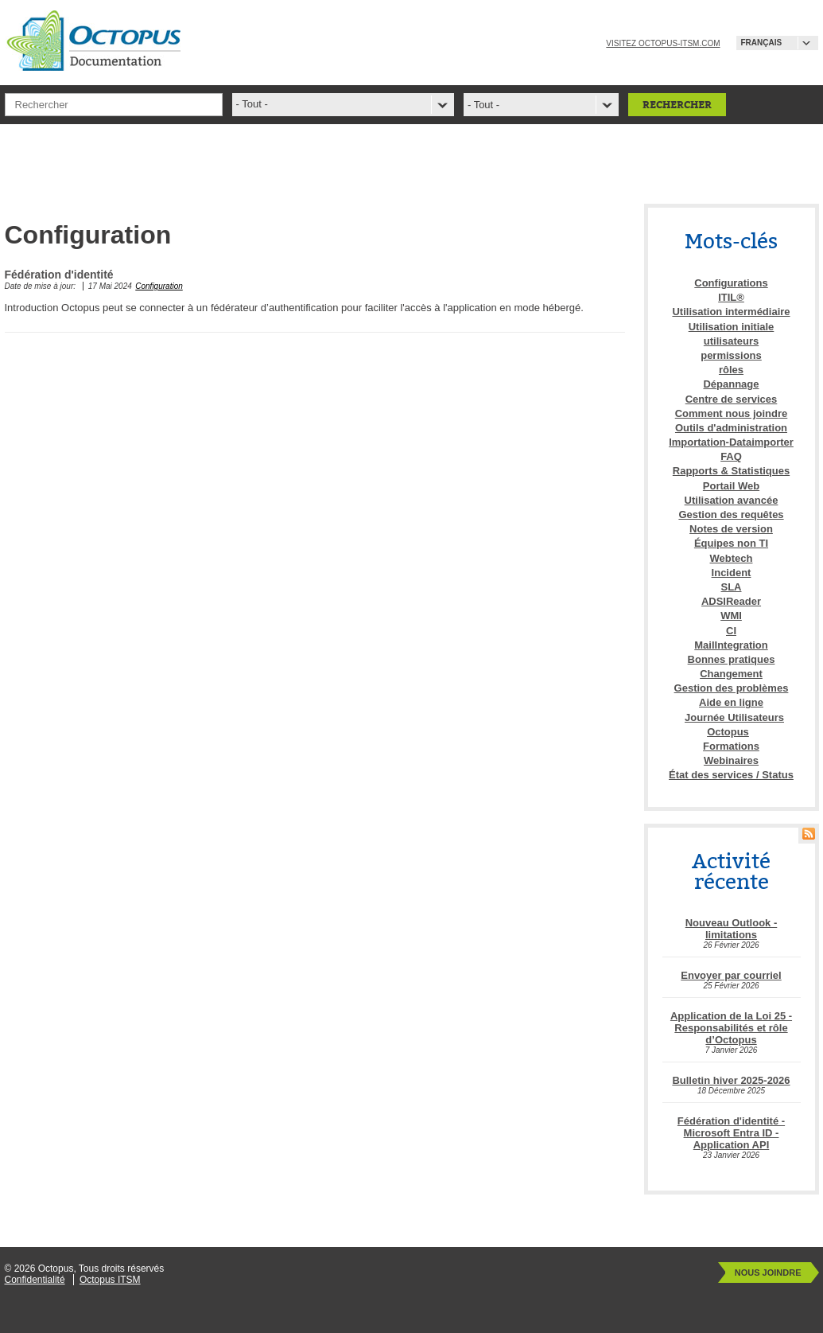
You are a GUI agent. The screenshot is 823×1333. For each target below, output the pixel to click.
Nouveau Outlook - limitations (731, 929)
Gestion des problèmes (731, 688)
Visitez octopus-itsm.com (663, 43)
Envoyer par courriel (731, 975)
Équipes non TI (731, 543)
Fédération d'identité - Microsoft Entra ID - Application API (731, 1133)
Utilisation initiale (731, 327)
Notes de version (731, 529)
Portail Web (731, 486)
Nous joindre (768, 1272)
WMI (731, 616)
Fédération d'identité (59, 274)
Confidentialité (35, 1279)
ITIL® (731, 297)
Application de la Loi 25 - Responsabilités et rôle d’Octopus (731, 1028)
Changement (731, 674)
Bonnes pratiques (731, 659)
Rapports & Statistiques (731, 471)
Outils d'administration (731, 428)
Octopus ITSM (110, 1279)
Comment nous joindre (731, 413)
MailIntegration (730, 645)
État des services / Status (731, 775)
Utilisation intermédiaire (731, 312)
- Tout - (483, 105)
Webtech (731, 558)
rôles (731, 370)
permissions (731, 355)
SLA (731, 587)
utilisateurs (731, 341)
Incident (731, 573)
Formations (731, 746)
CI (731, 631)
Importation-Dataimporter (731, 442)
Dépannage (731, 384)
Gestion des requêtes (730, 514)
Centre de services (731, 399)
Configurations (730, 283)
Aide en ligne (731, 702)
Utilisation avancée (731, 500)
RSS (808, 834)
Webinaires (731, 760)
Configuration (158, 286)
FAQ (731, 456)
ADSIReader (731, 601)
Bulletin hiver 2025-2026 (731, 1080)
